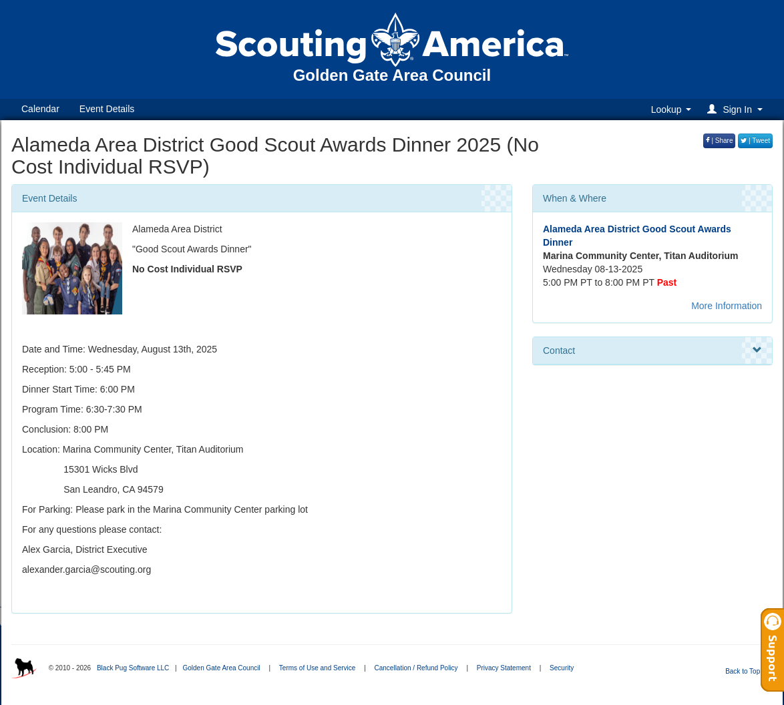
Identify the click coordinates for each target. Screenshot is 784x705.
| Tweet (755, 140)
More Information (726, 305)
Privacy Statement (504, 668)
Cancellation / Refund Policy (416, 668)
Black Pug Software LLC (133, 668)
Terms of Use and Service (317, 668)
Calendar (40, 108)
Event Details (106, 108)
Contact (652, 350)
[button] (737, 109)
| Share (719, 140)
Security (562, 668)
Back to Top (747, 671)
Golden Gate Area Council (221, 668)
